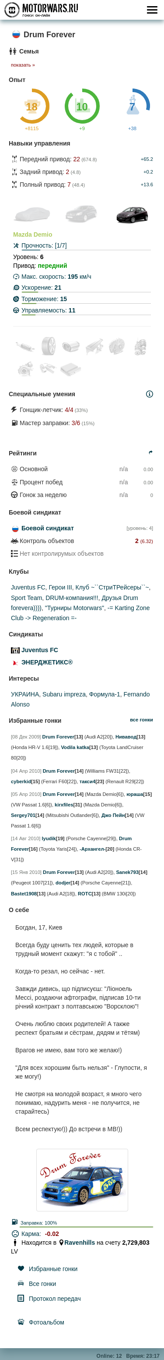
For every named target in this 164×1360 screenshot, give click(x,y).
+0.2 (148, 171)
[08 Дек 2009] (26, 736)
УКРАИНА (25, 694)
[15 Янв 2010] (26, 872)
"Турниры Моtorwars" (74, 607)
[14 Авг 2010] (25, 838)
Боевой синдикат (47, 528)
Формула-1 (104, 694)
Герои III (60, 587)
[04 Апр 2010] (26, 771)
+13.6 (147, 184)
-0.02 (52, 1233)
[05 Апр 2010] (26, 794)
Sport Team (26, 597)
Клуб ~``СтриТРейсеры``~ (112, 587)
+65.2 (147, 159)
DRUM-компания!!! (71, 597)
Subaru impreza (64, 694)
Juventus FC (28, 587)
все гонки (141, 719)
